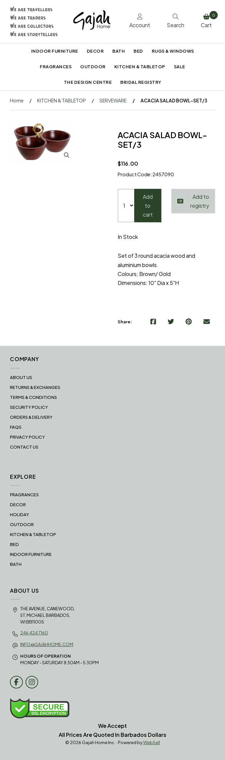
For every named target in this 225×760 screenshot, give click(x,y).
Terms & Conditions (33, 397)
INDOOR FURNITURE (54, 51)
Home (17, 100)
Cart (208, 20)
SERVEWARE (113, 100)
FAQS (16, 427)
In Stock (128, 236)
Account (139, 21)
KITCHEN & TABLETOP (139, 66)
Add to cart (148, 205)
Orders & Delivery (31, 417)
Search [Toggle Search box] (175, 21)
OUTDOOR (93, 66)
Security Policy (29, 407)
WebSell (151, 742)
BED (138, 51)
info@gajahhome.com (46, 644)
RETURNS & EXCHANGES (35, 387)
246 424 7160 (34, 632)
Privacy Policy (27, 437)
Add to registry (193, 201)
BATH (118, 51)
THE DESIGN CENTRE (88, 82)
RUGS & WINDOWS (173, 51)
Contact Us (24, 447)
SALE (179, 66)
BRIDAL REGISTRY (140, 82)
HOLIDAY (19, 514)
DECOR (95, 51)
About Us (21, 377)
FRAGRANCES (56, 66)
